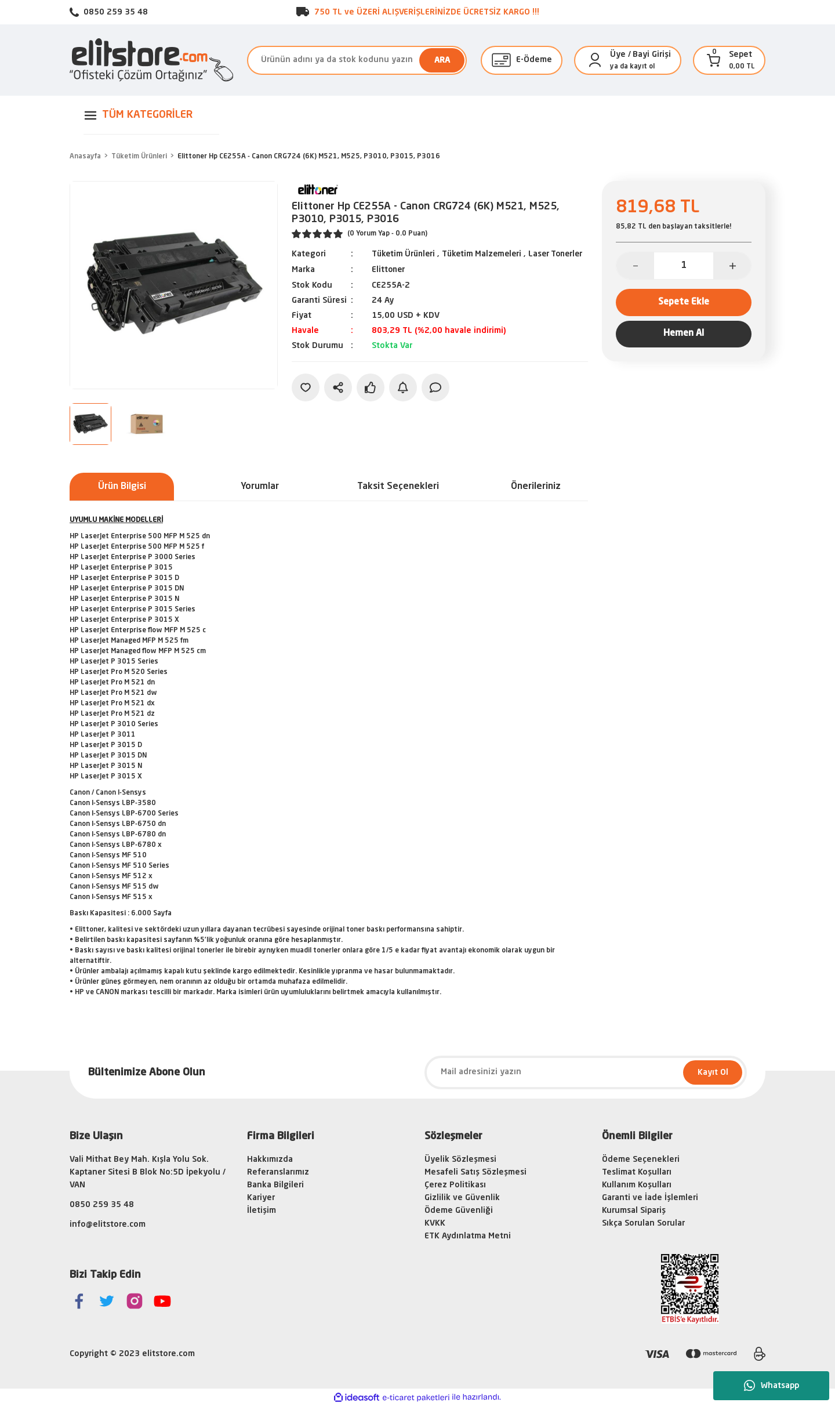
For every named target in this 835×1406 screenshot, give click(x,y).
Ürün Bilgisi (122, 486)
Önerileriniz (536, 486)
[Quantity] (683, 265)
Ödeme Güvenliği (458, 1210)
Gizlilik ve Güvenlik (462, 1198)
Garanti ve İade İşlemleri (650, 1198)
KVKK (434, 1223)
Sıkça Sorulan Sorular (643, 1223)
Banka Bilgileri (275, 1185)
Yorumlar (260, 486)
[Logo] (151, 60)
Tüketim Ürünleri (405, 254)
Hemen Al (684, 335)
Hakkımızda (270, 1159)
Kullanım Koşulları (636, 1185)
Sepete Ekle (684, 302)
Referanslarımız (278, 1172)
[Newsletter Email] (585, 1072)
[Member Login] (594, 60)
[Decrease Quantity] (635, 265)
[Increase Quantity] (732, 265)
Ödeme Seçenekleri (641, 1159)
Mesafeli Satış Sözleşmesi (475, 1172)
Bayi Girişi (652, 54)
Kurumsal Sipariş (634, 1210)
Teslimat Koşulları (636, 1172)
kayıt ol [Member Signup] (642, 66)
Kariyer (261, 1198)
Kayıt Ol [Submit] (713, 1072)
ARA (442, 60)
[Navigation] (151, 115)
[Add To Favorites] (306, 399)
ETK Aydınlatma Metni (467, 1236)
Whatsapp (771, 1385)
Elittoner (389, 282)
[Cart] (713, 60)
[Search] (357, 60)
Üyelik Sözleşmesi (460, 1159)
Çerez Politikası (455, 1185)
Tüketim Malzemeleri (486, 254)
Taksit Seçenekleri (398, 486)
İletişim (261, 1210)
